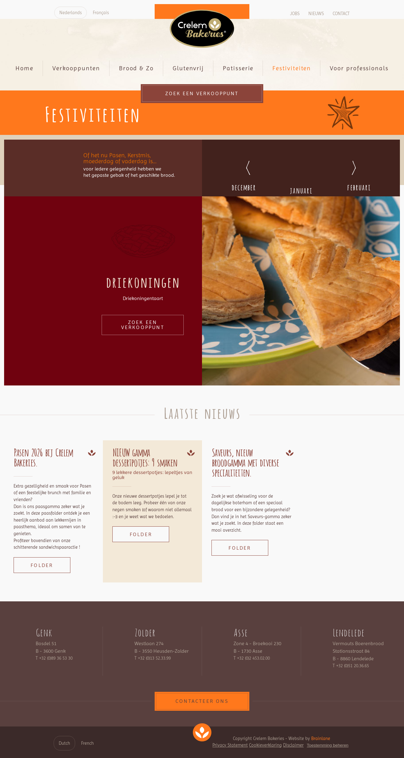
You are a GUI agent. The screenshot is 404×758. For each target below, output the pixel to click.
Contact (341, 13)
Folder (42, 565)
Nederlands (70, 12)
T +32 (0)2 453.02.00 (252, 658)
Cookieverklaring (265, 745)
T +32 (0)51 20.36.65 (351, 665)
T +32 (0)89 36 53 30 (54, 658)
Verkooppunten (76, 68)
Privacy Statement (230, 745)
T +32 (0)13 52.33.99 (152, 658)
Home (24, 68)
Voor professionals (359, 68)
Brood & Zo (136, 68)
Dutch (64, 743)
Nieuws (316, 13)
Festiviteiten (291, 68)
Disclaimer (293, 745)
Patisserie (238, 68)
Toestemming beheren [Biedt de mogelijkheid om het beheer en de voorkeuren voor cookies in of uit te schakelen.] (327, 745)
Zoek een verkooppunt (202, 93)
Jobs (295, 13)
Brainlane (320, 738)
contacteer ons (202, 701)
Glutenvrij (188, 68)
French (87, 743)
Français (101, 12)
